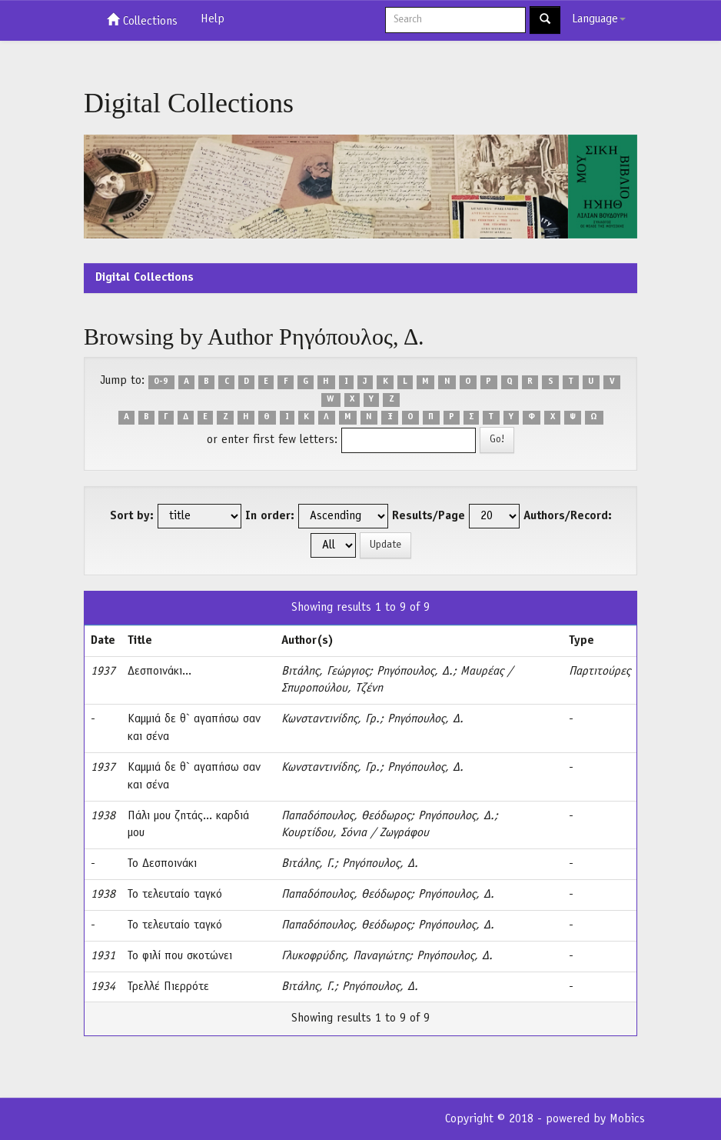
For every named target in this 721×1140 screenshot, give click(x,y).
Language (599, 19)
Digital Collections (144, 278)
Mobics (627, 1119)
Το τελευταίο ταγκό (175, 894)
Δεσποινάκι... (159, 671)
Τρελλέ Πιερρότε (168, 987)
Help (212, 19)
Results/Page (428, 516)
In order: (269, 516)
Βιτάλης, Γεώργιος (325, 671)
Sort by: (132, 516)
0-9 (161, 381)
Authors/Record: (567, 516)
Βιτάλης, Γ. (307, 864)
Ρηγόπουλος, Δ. (415, 671)
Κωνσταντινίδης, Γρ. (330, 719)
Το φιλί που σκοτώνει (180, 956)
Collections (142, 20)
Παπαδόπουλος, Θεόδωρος (345, 816)
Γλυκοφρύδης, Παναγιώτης (345, 956)
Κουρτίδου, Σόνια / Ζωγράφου (355, 833)
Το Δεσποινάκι (162, 864)
